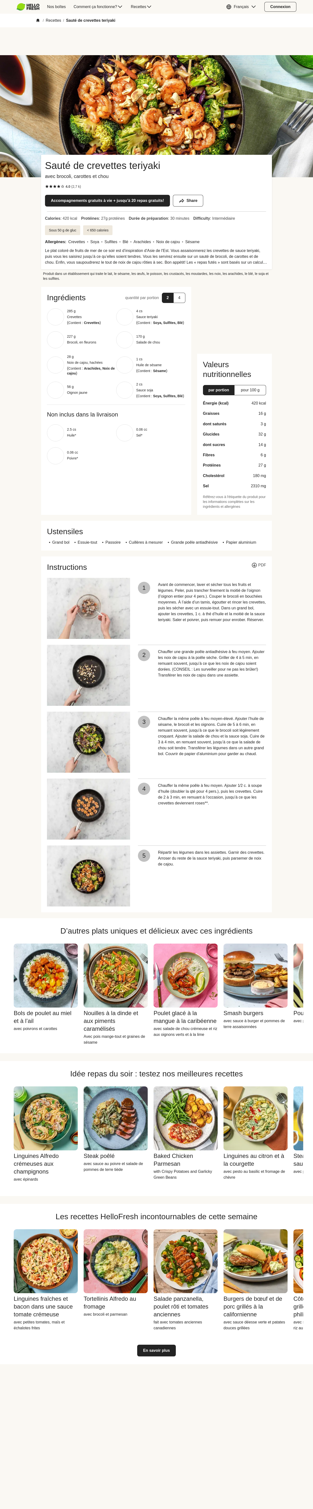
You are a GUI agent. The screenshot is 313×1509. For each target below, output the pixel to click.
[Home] (38, 20)
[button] (242, 7)
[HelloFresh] (28, 6)
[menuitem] (30, 7)
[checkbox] (47, 186)
